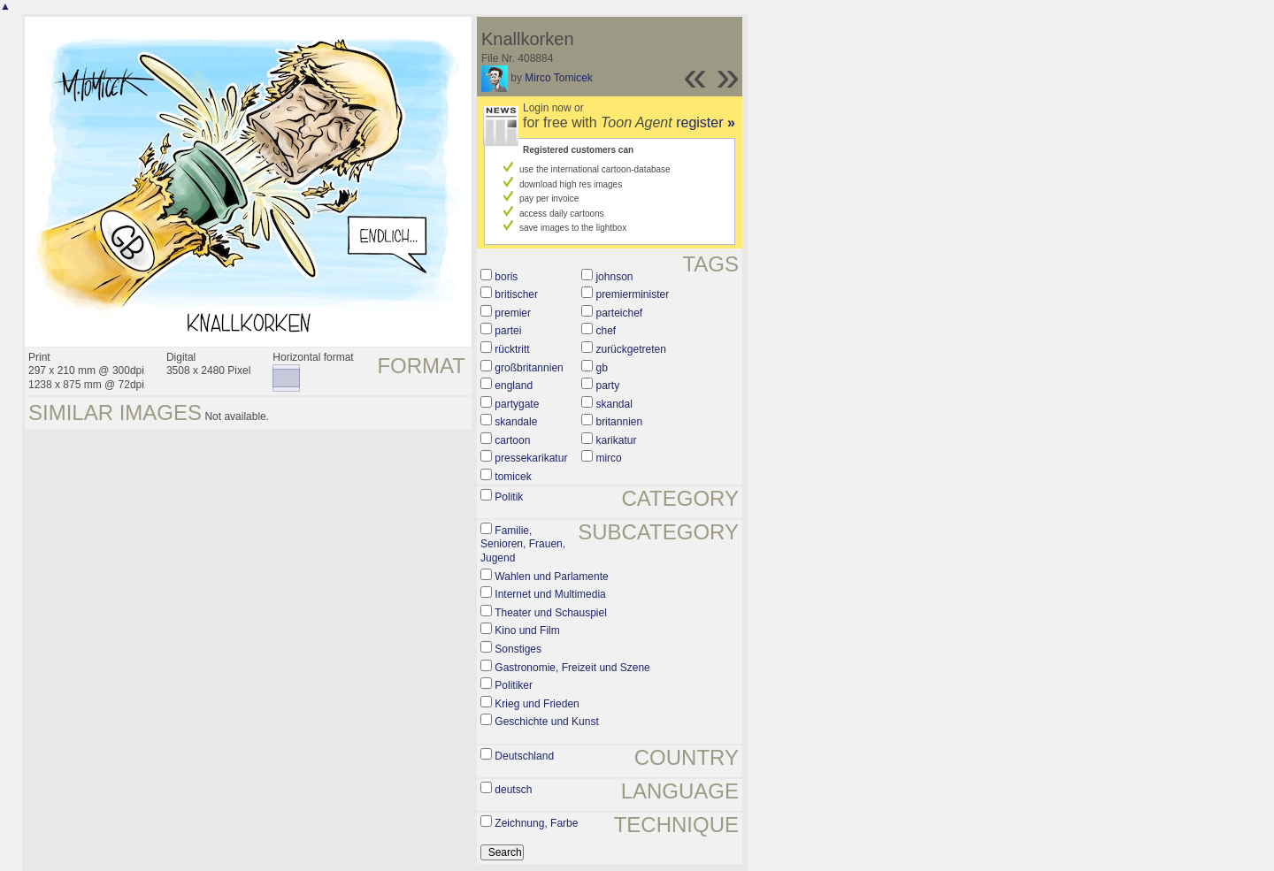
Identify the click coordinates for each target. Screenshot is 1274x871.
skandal (613, 404)
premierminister (632, 294)
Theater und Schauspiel (551, 613)
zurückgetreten (630, 349)
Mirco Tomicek (558, 78)
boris (506, 277)
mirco (608, 458)
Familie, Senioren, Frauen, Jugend (522, 544)
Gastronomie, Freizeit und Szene (572, 667)
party (607, 385)
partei (508, 331)
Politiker (514, 685)
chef (605, 331)
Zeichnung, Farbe (536, 823)
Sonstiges (518, 649)
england (514, 385)
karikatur (615, 440)
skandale (516, 422)
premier (513, 313)
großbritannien (529, 368)
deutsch (513, 789)
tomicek (513, 476)
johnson (614, 277)
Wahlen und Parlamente (551, 576)
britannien (618, 422)
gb (601, 368)
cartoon (512, 440)
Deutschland (524, 756)
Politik (509, 497)
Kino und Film (527, 630)
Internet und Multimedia (550, 594)
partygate (517, 404)
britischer (516, 294)
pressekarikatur (531, 458)
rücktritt (512, 349)
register (705, 122)
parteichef (618, 313)
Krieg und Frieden (537, 704)
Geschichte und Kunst (546, 721)
